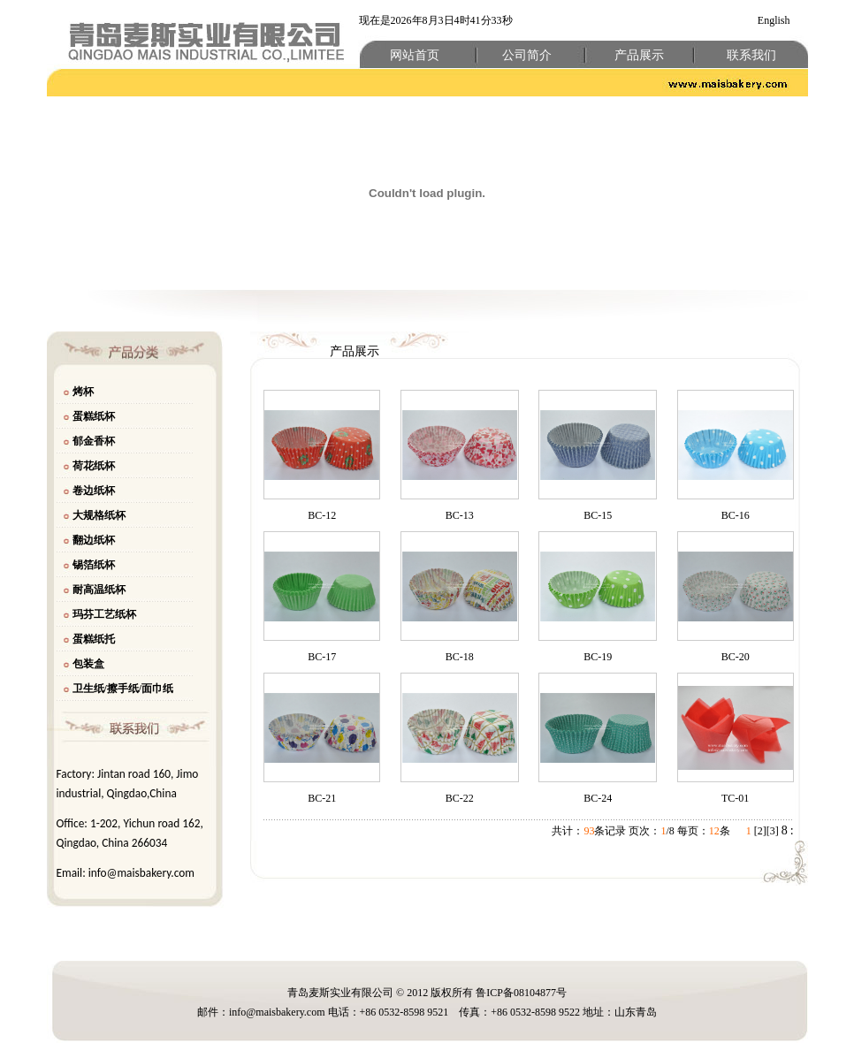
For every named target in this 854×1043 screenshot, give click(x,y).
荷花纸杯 (93, 466)
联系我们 (751, 55)
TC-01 (735, 798)
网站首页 (414, 55)
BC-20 (735, 657)
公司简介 (527, 55)
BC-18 (460, 657)
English (774, 20)
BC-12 (322, 515)
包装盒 (88, 664)
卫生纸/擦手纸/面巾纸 (123, 688)
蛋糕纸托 (93, 639)
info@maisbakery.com (141, 872)
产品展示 (639, 55)
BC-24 (597, 798)
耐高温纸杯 (99, 589)
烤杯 (83, 391)
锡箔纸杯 (93, 565)
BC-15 (597, 515)
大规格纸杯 (99, 515)
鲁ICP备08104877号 (521, 992)
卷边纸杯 (93, 490)
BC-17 (322, 657)
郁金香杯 (93, 441)
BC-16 (735, 515)
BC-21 (322, 798)
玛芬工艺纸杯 (104, 614)
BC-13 (460, 515)
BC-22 (460, 798)
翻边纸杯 (93, 540)
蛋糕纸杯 (93, 416)
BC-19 (597, 657)
